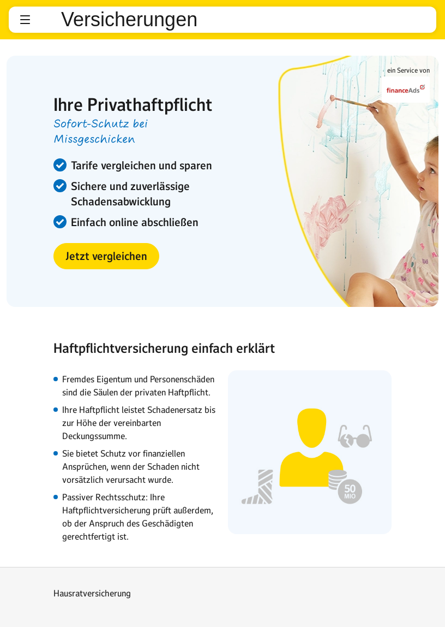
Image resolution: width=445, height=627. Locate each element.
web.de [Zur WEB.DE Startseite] (47, 19)
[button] (25, 19)
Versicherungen (129, 19)
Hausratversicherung (92, 593)
